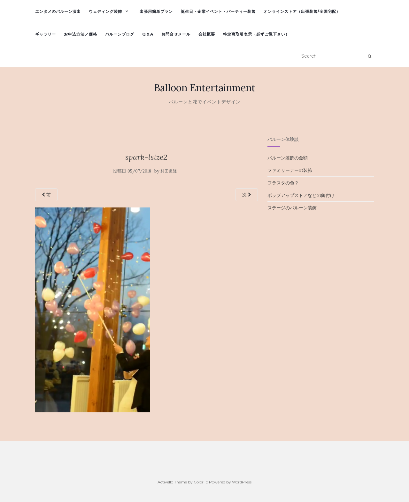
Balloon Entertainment (204, 88)
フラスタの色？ (283, 183)
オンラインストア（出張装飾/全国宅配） (302, 11)
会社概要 (206, 34)
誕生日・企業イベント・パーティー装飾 (218, 11)
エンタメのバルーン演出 (58, 11)
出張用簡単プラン (156, 11)
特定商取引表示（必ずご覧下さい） (256, 34)
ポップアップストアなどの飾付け (301, 195)
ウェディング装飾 (105, 11)
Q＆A (147, 34)
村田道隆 (168, 171)
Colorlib (201, 482)
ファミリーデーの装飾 (289, 170)
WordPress (241, 482)
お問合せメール (175, 34)
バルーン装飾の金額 (287, 158)
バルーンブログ (119, 34)
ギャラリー (45, 34)
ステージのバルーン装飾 (292, 208)
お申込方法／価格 (80, 34)
